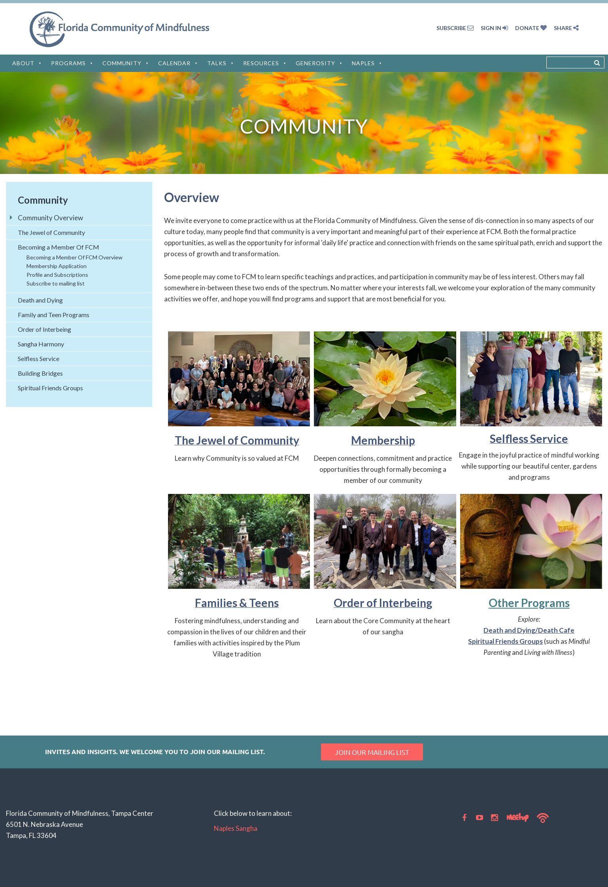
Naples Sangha (235, 828)
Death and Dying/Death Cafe (528, 630)
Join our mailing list (372, 752)
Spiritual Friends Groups (505, 641)
